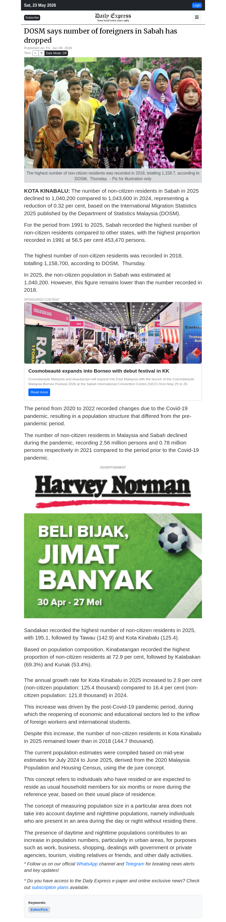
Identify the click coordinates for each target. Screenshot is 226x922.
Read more (39, 392)
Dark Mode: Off (56, 53)
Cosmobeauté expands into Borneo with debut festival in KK (98, 371)
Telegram (134, 863)
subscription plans (50, 887)
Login (197, 5)
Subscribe (32, 17)
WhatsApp (87, 863)
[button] (197, 17)
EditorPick (39, 910)
